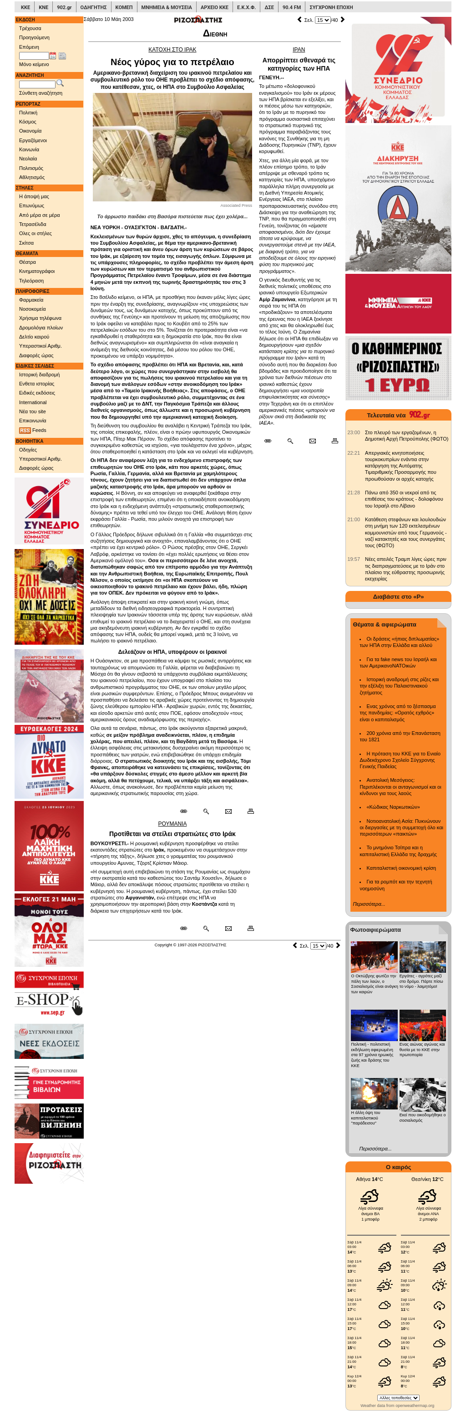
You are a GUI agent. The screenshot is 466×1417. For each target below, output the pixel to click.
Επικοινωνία (32, 420)
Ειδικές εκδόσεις (37, 392)
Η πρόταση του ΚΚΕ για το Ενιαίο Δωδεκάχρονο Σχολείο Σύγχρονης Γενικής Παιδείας (400, 760)
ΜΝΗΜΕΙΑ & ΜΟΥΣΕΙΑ (167, 7)
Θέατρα (27, 262)
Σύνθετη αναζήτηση (40, 93)
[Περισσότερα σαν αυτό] (206, 811)
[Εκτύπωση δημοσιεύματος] (246, 811)
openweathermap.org (414, 1405)
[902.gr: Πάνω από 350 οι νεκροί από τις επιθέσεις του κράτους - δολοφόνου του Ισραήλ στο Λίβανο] (353, 492)
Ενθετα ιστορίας (36, 383)
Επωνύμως (31, 205)
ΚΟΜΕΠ (124, 7)
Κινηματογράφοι (37, 271)
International (33, 402)
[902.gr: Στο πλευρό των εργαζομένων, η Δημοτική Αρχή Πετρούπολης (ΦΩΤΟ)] (353, 432)
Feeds (32, 430)
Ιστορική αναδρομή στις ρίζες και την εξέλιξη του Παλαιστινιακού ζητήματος (399, 686)
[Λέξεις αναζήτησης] (37, 85)
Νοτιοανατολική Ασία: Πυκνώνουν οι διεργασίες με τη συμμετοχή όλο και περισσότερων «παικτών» (401, 827)
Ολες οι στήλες (35, 233)
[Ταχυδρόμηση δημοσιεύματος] (228, 811)
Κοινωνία (29, 149)
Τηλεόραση (31, 280)
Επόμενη (29, 47)
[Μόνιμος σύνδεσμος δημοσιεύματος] (187, 811)
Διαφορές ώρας (36, 355)
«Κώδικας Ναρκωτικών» (393, 807)
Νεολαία (28, 158)
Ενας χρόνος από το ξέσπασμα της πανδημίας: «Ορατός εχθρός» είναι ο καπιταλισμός (398, 712)
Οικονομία (30, 130)
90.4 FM (292, 7)
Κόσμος (27, 121)
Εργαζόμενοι (33, 140)
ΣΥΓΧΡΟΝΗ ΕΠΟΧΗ (331, 7)
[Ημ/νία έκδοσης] (34, 56)
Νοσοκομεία (32, 309)
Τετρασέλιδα (32, 224)
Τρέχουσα (30, 28)
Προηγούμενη (34, 37)
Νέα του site (32, 411)
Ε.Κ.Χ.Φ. (246, 7)
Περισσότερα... (369, 904)
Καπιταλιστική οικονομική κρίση (401, 868)
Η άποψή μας (34, 196)
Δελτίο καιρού (34, 336)
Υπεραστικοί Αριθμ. (40, 346)
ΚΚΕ (25, 7)
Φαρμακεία (31, 300)
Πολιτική (28, 112)
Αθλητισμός (32, 177)
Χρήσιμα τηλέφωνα (40, 318)
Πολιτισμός (31, 168)
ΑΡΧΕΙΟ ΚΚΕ (214, 7)
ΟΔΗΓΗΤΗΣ (94, 7)
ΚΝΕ (43, 7)
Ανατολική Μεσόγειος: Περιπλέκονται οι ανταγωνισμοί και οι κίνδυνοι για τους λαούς (400, 786)
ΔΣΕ (269, 7)
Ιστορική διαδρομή (39, 374)
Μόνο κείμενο (34, 64)
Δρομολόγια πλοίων (41, 327)
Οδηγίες (28, 449)
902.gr (64, 7)
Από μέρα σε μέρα (39, 215)
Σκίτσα (26, 243)
